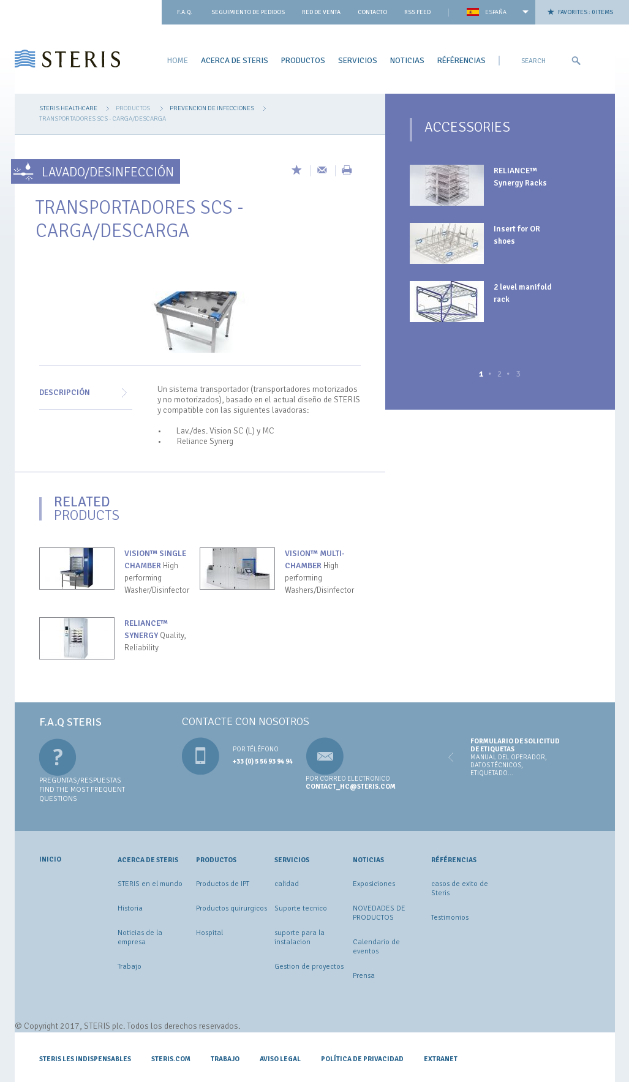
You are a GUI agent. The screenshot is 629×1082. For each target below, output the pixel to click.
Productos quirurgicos (231, 908)
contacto (372, 12)
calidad (286, 884)
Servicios (357, 60)
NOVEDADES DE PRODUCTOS (379, 913)
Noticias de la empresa (140, 937)
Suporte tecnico (300, 908)
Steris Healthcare (68, 108)
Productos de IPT (222, 884)
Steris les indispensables (85, 1058)
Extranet (441, 1058)
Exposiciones (374, 884)
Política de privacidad (362, 1058)
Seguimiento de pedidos (248, 12)
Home (177, 60)
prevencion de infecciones (212, 108)
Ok (576, 61)
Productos (303, 60)
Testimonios (450, 917)
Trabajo (129, 966)
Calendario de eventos (376, 946)
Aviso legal (280, 1058)
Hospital (209, 932)
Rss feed (417, 12)
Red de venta (321, 12)
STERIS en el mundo (150, 884)
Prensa (364, 975)
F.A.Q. (184, 12)
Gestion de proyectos (309, 966)
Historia (130, 908)
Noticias (407, 60)
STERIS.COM (170, 1058)
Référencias (461, 60)
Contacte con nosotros (245, 721)
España (496, 12)
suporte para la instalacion (299, 937)
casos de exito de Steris (459, 888)
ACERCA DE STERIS (234, 60)
